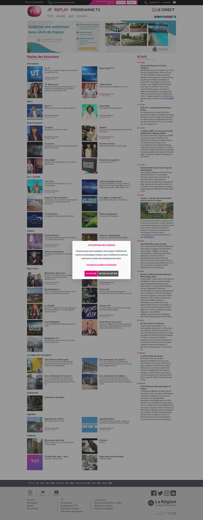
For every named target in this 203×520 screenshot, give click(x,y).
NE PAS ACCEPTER (108, 273)
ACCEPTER (91, 273)
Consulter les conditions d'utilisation (102, 265)
